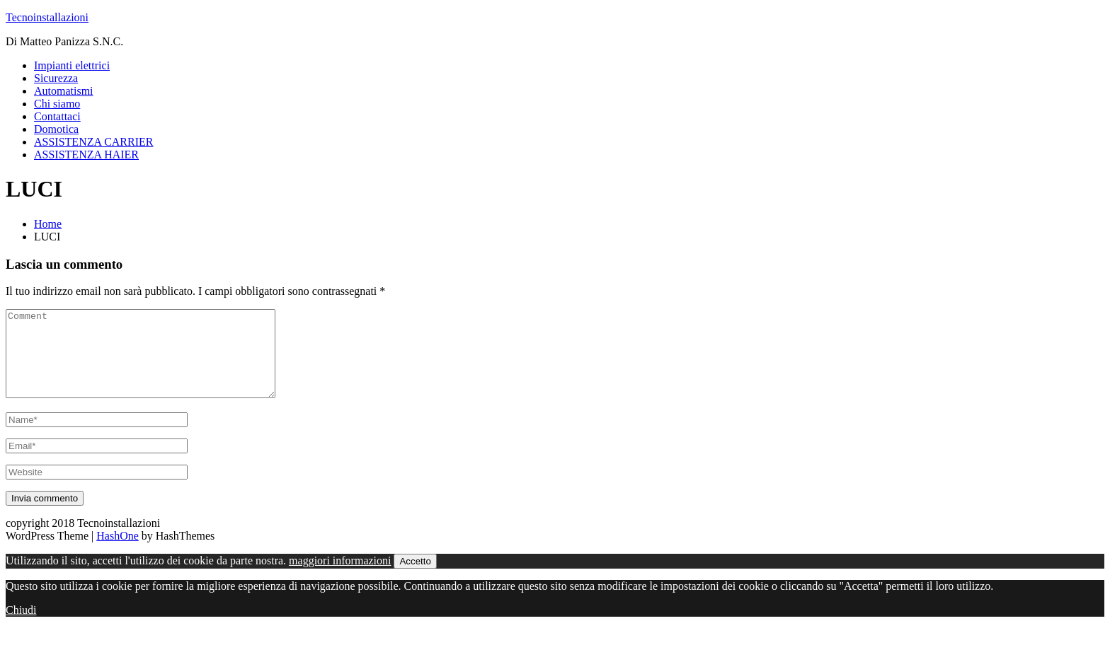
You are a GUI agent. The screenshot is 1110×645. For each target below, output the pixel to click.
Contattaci (57, 116)
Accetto (414, 578)
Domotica (56, 129)
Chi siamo (57, 104)
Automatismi (63, 91)
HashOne (117, 553)
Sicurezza (56, 78)
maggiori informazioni (340, 577)
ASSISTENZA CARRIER (93, 142)
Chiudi (21, 627)
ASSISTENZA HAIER (86, 155)
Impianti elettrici (72, 65)
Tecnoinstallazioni (47, 17)
